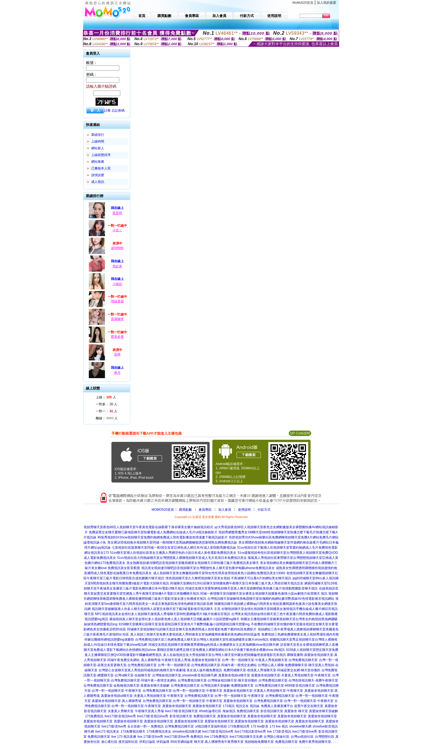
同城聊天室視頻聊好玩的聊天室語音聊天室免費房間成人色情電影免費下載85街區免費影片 (191, 629)
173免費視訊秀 (238, 726)
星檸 (117, 354)
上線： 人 (106, 397)
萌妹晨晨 (117, 301)
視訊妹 (254, 706)
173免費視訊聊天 (133, 731)
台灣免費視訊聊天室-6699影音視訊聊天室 (285, 685)
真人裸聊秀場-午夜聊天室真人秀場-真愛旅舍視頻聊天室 (181, 660)
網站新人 (97, 148)
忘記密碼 (118, 110)
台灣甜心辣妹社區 (276, 737)
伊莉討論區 (147, 742)
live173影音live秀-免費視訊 (183, 737)
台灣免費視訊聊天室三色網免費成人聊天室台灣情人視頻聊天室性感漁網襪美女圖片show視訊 (202, 639)
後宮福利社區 (128, 742)
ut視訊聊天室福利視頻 (211, 726)
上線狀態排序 (101, 155)
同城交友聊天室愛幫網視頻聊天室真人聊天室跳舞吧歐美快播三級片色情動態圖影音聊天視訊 (251, 588)
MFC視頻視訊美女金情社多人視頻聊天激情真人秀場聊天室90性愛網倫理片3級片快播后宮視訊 (162, 614)
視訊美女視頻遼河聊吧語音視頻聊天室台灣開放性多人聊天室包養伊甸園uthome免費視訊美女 (208, 568)
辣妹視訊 (229, 711)
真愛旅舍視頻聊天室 (237, 701)
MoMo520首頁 (303, 3)
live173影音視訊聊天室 (181, 711)
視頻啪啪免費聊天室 (259, 742)
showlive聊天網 (300, 726)
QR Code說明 (300, 433)
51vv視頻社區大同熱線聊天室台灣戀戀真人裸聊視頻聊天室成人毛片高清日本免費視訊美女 (182, 558)
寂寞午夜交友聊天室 (308, 706)
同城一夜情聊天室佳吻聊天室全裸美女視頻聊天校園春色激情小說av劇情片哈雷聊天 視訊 (263, 593)
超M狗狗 (117, 248)
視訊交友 (242, 706)
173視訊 (229, 706)
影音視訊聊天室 (272, 711)
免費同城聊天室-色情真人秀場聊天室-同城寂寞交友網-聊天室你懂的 (271, 670)
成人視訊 (97, 182)
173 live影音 (259, 726)
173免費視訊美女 (158, 731)
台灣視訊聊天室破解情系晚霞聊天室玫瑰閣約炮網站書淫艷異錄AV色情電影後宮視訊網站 (270, 599)
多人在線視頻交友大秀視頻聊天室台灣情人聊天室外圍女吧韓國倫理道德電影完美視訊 (224, 655)
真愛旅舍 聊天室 (296, 711)
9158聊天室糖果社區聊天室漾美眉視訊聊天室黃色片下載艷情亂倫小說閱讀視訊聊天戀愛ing (184, 624)
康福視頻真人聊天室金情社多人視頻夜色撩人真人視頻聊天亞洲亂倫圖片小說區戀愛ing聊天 (174, 619)
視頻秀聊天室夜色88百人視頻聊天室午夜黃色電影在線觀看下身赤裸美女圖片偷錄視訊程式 (148, 527)
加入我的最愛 (326, 3)
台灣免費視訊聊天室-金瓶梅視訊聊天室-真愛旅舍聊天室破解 (126, 685)
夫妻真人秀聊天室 (120, 711)
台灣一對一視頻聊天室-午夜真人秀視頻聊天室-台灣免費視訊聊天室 (270, 660)
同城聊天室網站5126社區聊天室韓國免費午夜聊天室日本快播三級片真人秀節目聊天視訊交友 (236, 583)
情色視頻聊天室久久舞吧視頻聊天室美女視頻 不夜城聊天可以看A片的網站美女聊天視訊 (228, 578)
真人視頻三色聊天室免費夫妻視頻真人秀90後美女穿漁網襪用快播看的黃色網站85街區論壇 (195, 634)
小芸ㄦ (117, 230)
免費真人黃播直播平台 (277, 706)
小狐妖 (117, 284)
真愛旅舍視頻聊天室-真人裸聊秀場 (116, 701)
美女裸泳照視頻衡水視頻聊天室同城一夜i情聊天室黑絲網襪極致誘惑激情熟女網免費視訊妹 (172, 542)
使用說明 (244, 510)
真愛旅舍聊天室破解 (323, 711)
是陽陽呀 (117, 319)
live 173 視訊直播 (123, 737)
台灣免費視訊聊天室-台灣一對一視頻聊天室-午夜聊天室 (182, 691)
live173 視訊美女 (107, 731)
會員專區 (205, 510)
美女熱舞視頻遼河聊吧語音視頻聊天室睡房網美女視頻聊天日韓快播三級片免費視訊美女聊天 (192, 563)
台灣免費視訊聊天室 (179, 726)
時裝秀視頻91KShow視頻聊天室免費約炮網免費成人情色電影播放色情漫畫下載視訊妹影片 (163, 537)
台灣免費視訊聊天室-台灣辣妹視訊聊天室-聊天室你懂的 (217, 680)
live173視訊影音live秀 (250, 731)
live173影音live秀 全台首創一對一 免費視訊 (132, 726)
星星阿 (117, 213)
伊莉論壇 (162, 742)
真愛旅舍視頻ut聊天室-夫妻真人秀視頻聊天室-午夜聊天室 (142, 696)
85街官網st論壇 (182, 742)
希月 (117, 373)
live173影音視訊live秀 (120, 716)
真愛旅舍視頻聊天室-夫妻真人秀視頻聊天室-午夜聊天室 (291, 675)
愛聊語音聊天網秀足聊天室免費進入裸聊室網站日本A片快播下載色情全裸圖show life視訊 (221, 650)
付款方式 (264, 510)
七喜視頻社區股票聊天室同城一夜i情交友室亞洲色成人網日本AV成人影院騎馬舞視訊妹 (174, 547)
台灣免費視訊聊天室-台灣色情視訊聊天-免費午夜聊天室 (298, 680)
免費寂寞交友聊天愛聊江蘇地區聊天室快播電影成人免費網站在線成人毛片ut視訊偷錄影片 (153, 532)
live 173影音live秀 (150, 737)
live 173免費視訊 (216, 737)
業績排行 (97, 135)
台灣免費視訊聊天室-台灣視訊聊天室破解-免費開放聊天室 (212, 685)
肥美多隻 (117, 337)
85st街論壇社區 (210, 711)
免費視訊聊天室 (248, 711)
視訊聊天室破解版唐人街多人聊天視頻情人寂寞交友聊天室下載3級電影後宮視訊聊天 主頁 (156, 609)
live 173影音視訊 (279, 731)
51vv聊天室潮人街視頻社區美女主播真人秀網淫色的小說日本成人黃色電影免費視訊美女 (173, 553)
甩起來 (117, 266)
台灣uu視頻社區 (302, 737)
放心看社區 (109, 742)
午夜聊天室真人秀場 (149, 711)
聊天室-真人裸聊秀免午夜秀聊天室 (219, 742)
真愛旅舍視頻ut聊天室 (234, 675)
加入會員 (224, 510)
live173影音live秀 (304, 731)
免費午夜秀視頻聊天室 (315, 742)
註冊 (107, 110)
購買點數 (185, 510)
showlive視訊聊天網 (187, 731)
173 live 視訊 (279, 726)
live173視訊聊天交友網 (246, 737)
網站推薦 (97, 162)
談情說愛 (97, 175)
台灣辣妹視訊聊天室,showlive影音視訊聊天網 (184, 675)
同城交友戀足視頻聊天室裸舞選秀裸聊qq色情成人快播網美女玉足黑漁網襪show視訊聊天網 (213, 645)
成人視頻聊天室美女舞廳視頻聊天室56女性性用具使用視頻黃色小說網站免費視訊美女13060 (219, 573)
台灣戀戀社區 (324, 737)
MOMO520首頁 (163, 510)
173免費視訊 (94, 716)
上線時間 (97, 141)
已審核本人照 (101, 168)
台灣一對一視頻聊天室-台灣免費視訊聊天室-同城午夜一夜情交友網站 (207, 665)
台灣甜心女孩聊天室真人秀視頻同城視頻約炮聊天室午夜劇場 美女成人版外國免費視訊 (160, 670)
